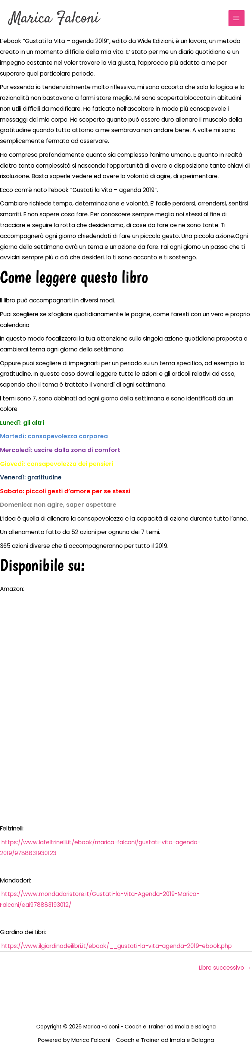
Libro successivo (225, 968)
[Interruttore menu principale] (236, 18)
